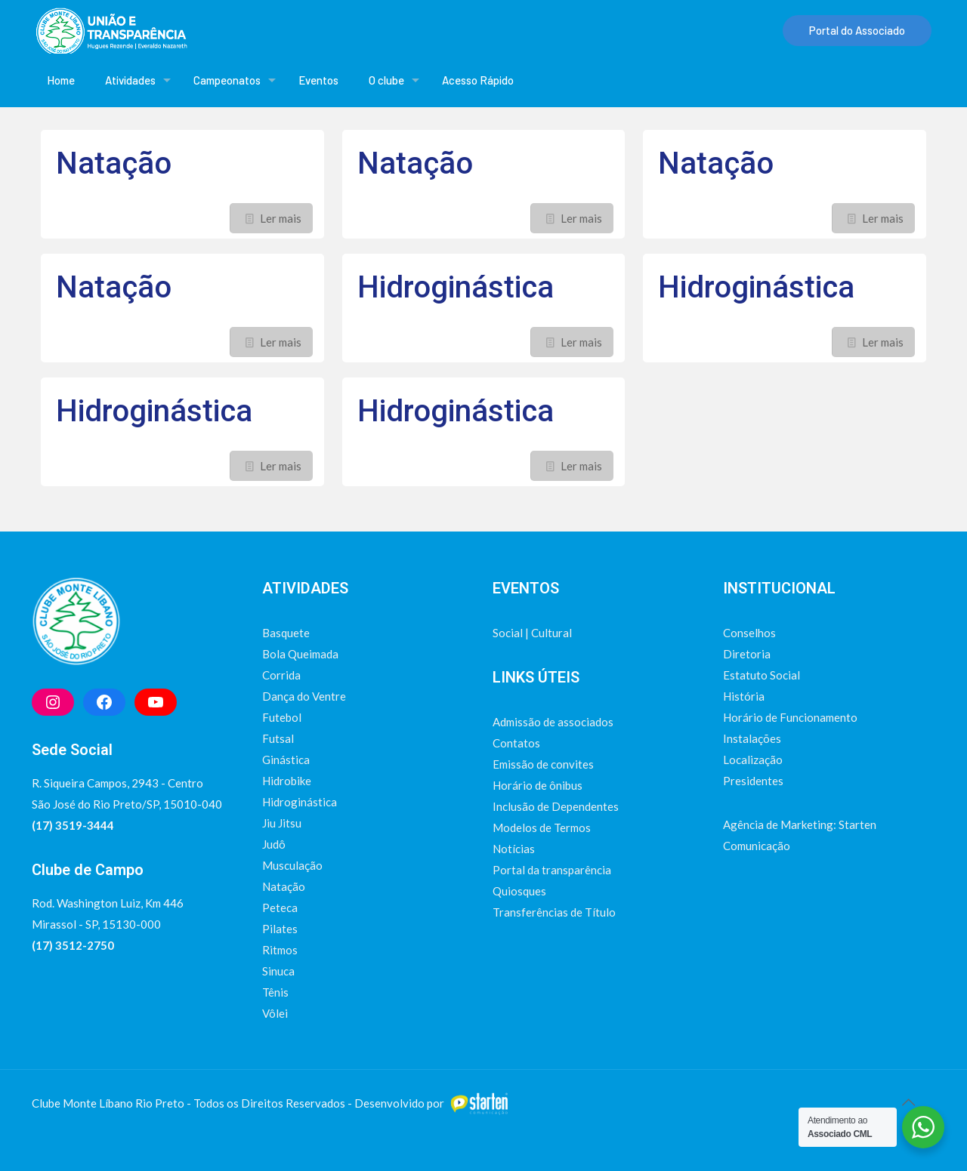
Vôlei (275, 1013)
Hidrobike (286, 780)
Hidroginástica (455, 287)
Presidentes (753, 780)
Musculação (292, 865)
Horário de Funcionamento (790, 717)
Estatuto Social (761, 675)
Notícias (514, 848)
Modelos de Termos (542, 827)
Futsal (278, 738)
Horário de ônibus (537, 785)
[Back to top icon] (908, 1101)
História (744, 696)
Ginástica (286, 759)
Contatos (516, 743)
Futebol (281, 717)
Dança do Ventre (304, 696)
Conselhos (749, 632)
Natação (113, 163)
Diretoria (747, 654)
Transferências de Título (554, 912)
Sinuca (278, 971)
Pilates (280, 928)
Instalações (752, 738)
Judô (274, 844)
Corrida (281, 675)
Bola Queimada (300, 654)
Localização (753, 759)
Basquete (286, 632)
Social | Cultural (532, 632)
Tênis (275, 992)
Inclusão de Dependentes (556, 806)
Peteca (280, 907)
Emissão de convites (543, 764)
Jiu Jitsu (281, 823)
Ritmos (280, 950)
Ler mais (280, 218)
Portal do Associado (857, 30)
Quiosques (519, 891)
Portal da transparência (552, 870)
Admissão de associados (553, 722)
